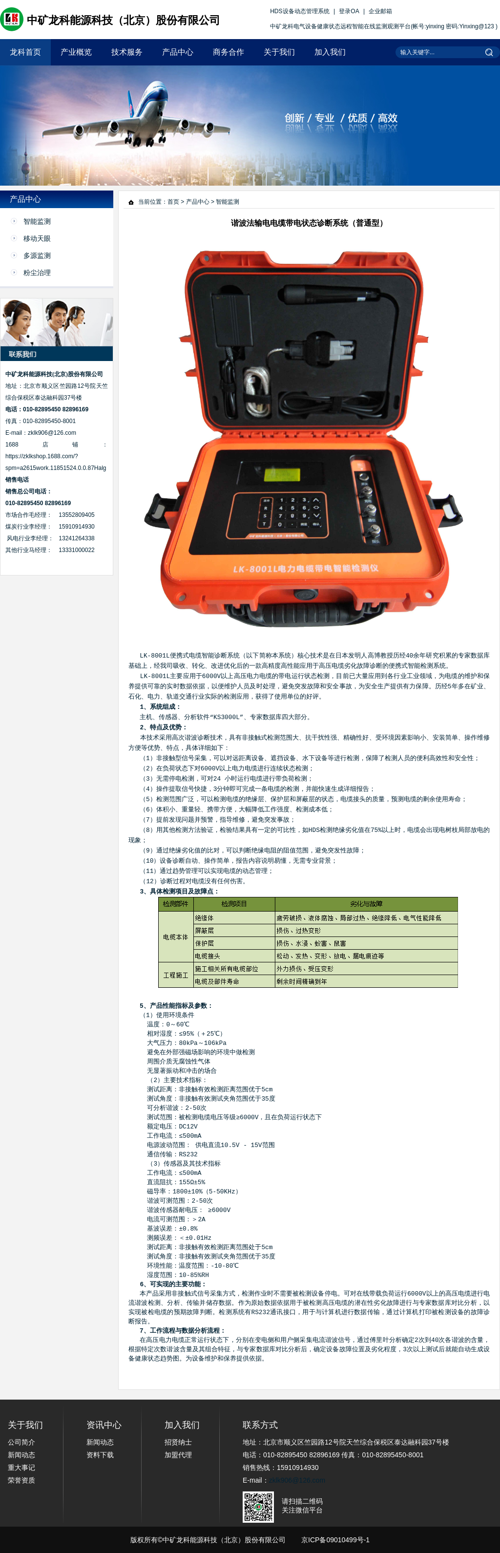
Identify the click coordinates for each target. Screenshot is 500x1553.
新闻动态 (21, 1455)
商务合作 (228, 52)
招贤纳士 (178, 1442)
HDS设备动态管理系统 (299, 11)
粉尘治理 (37, 273)
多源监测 (37, 255)
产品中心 (177, 52)
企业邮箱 (380, 11)
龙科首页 (25, 52)
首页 (173, 201)
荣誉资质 (21, 1480)
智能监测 (37, 221)
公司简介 (21, 1442)
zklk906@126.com (297, 1480)
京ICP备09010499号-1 (335, 1540)
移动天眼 (37, 238)
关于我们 (279, 52)
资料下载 (100, 1455)
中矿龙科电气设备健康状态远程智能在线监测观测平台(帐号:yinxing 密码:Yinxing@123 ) (384, 26)
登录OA (349, 11)
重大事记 (21, 1467)
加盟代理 (178, 1455)
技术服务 (127, 52)
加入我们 (330, 52)
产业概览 (76, 52)
